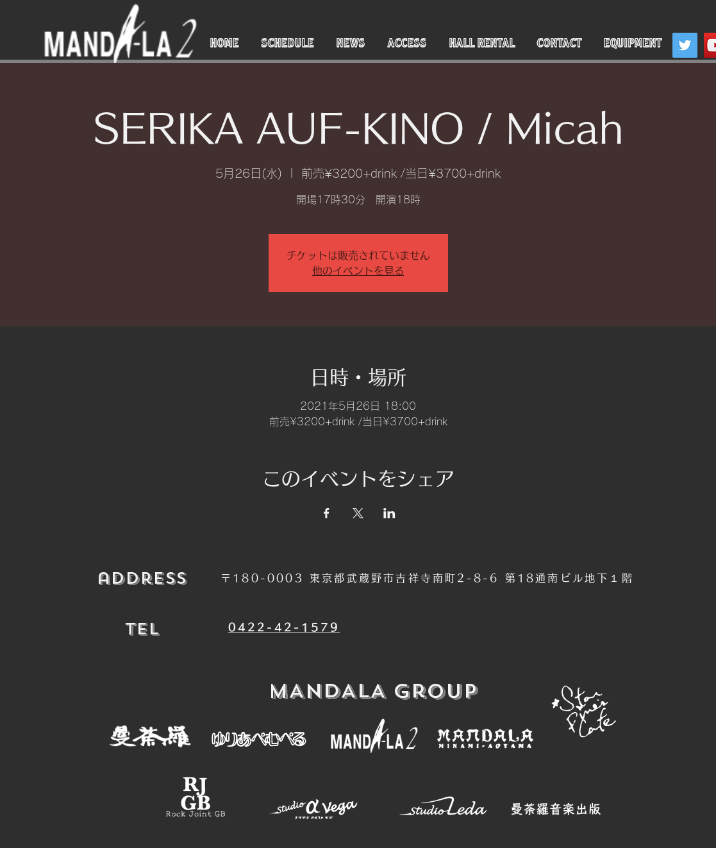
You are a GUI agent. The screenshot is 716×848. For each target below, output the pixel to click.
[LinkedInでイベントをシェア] (389, 513)
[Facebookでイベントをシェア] (327, 513)
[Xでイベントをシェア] (358, 513)
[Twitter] (684, 45)
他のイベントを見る (358, 271)
